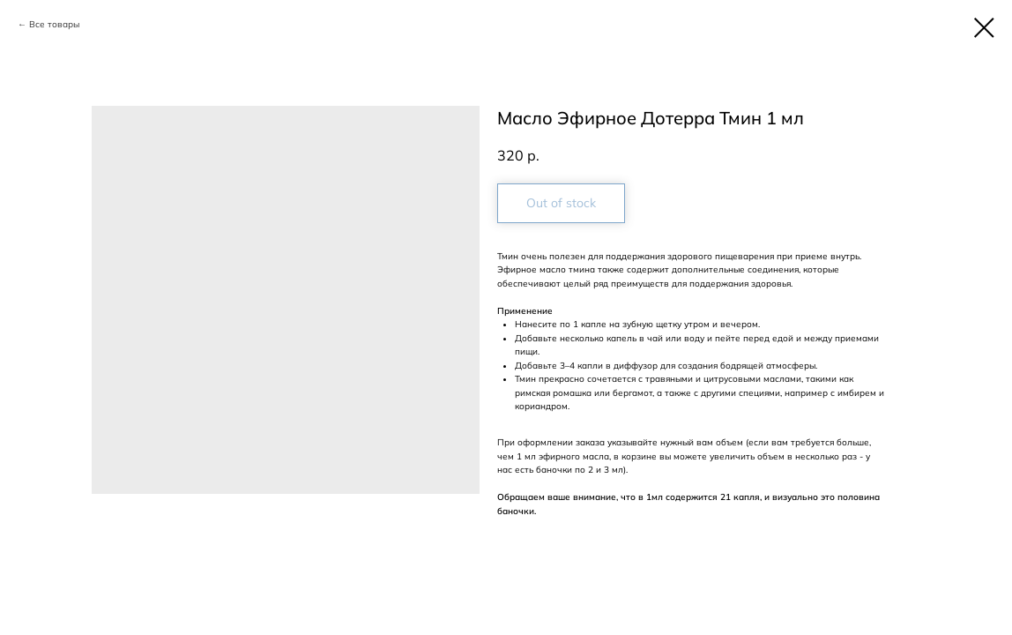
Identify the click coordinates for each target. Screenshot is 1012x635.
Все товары (54, 24)
